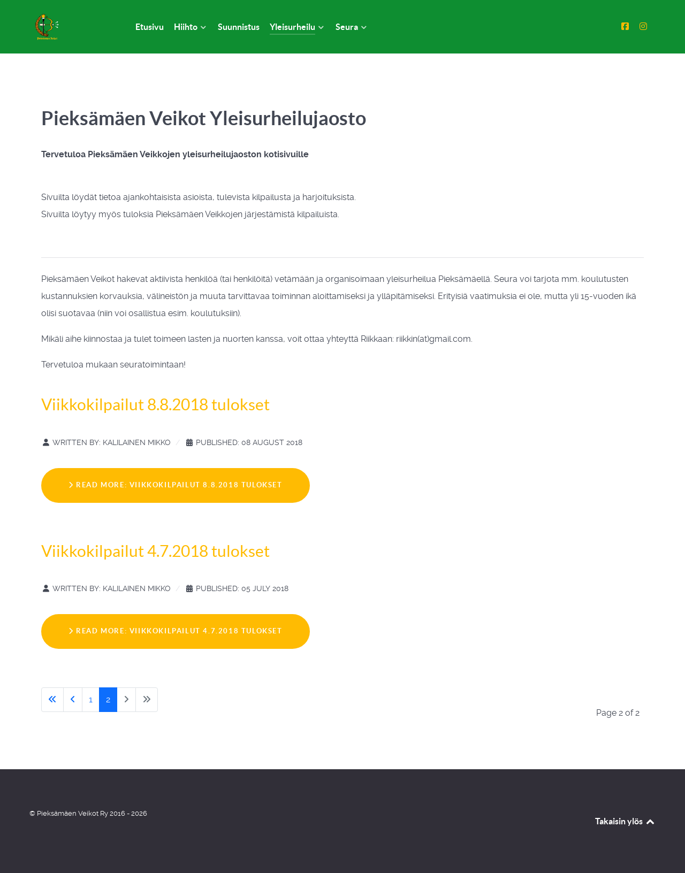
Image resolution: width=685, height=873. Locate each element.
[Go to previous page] (72, 699)
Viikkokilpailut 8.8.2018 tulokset (155, 404)
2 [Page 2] (108, 699)
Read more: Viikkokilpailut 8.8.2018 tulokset (175, 485)
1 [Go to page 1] (91, 699)
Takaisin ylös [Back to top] (625, 821)
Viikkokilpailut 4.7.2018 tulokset (155, 551)
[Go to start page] (52, 699)
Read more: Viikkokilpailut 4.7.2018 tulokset (175, 631)
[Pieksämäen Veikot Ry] (69, 26)
